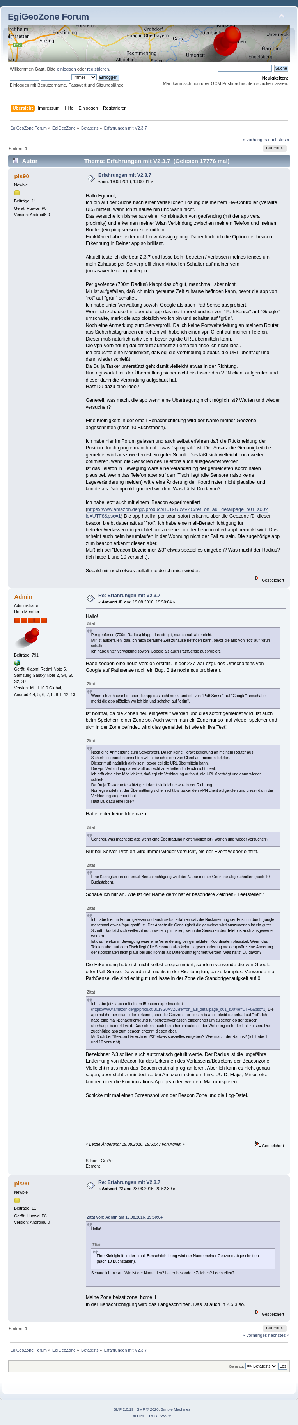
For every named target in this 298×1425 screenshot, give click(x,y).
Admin (23, 596)
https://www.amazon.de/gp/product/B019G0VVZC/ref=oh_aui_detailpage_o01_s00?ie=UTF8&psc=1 (178, 1009)
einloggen (66, 69)
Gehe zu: (236, 1366)
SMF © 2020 (148, 1409)
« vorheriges (255, 139)
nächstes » (278, 139)
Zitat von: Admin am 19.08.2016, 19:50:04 (125, 1217)
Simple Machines (175, 1409)
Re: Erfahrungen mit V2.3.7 (129, 595)
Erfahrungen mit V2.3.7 (124, 175)
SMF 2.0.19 (124, 1409)
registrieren (98, 69)
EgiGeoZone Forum (48, 16)
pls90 (21, 176)
